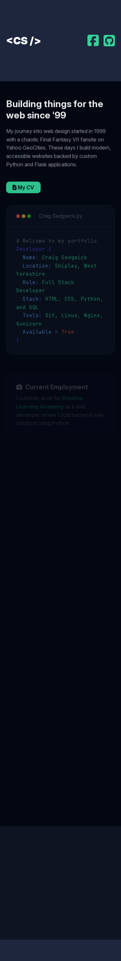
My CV (23, 188)
